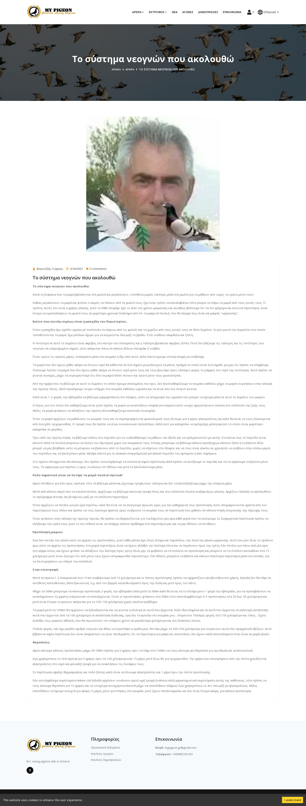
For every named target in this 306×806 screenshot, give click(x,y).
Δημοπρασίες (208, 12)
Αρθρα (138, 12)
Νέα (175, 12)
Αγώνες (187, 12)
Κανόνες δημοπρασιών (106, 760)
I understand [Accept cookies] (292, 800)
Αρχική (116, 69)
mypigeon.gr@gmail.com (181, 748)
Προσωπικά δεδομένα (106, 748)
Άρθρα (130, 69)
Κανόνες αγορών (102, 754)
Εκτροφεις (158, 12)
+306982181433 (183, 754)
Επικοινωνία (232, 12)
